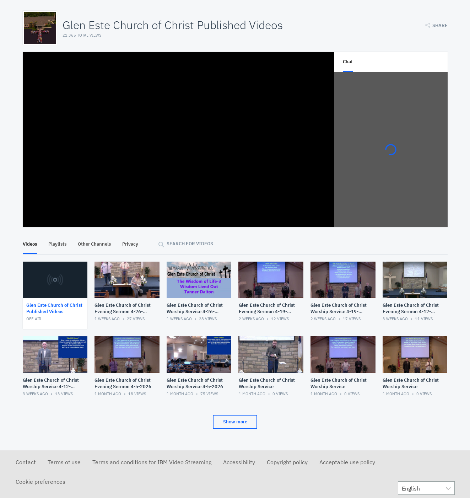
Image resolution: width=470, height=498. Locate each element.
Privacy (130, 244)
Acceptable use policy (347, 462)
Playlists (57, 244)
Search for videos (190, 244)
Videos (30, 244)
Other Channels (94, 244)
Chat (348, 62)
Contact (26, 462)
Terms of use (64, 462)
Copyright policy (287, 462)
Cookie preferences (40, 481)
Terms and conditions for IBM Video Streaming (151, 462)
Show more (235, 422)
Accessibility (239, 462)
